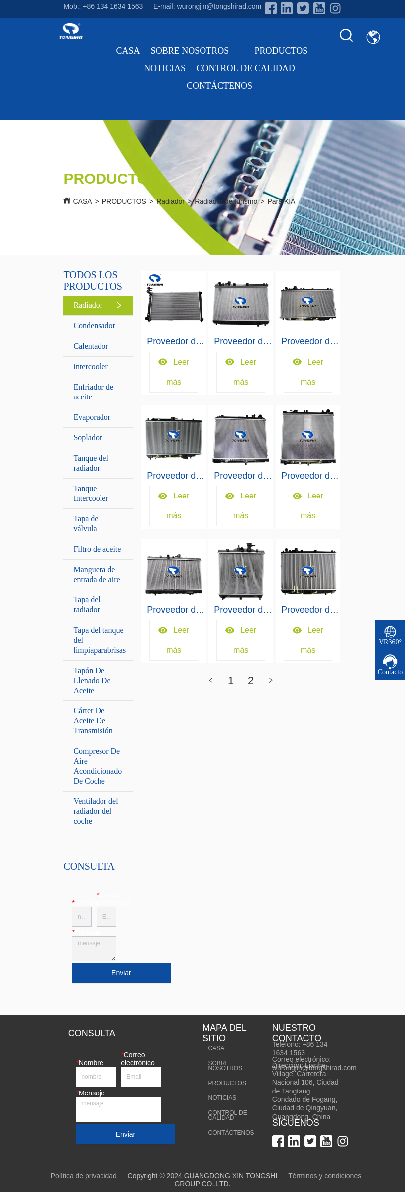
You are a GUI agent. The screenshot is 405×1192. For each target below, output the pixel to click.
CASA (128, 51)
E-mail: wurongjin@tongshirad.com (207, 6)
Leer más (173, 372)
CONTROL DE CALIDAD (245, 68)
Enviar (121, 973)
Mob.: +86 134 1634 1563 (103, 6)
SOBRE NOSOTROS (197, 51)
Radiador (170, 201)
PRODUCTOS (289, 51)
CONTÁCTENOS (219, 86)
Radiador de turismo (226, 201)
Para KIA (281, 201)
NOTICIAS (165, 68)
